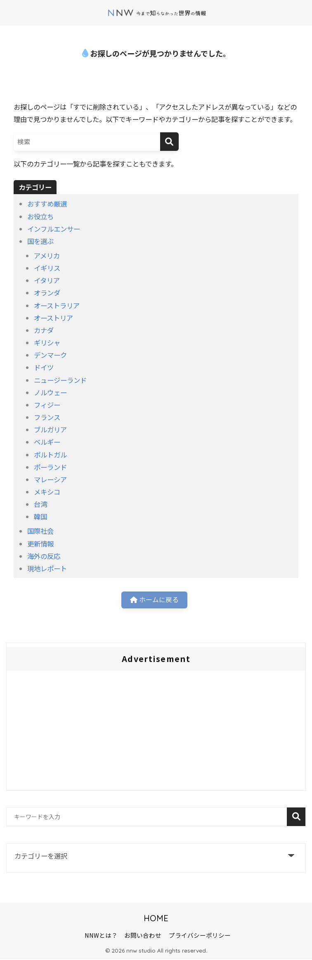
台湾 (40, 504)
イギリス (47, 268)
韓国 (40, 516)
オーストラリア (57, 305)
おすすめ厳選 (47, 204)
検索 (296, 818)
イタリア (47, 280)
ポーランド (50, 467)
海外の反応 (43, 556)
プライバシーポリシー (200, 936)
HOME (156, 919)
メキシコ (47, 492)
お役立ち (40, 216)
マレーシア (50, 479)
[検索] (169, 141)
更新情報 (40, 544)
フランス (47, 417)
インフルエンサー (53, 229)
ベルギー (47, 442)
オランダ (47, 293)
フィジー (47, 405)
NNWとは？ (101, 936)
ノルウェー (50, 392)
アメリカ (47, 256)
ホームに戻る (154, 601)
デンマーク (50, 355)
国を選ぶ (40, 241)
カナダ (44, 330)
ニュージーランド (60, 380)
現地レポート (47, 568)
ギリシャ (47, 342)
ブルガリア (50, 429)
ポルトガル (50, 455)
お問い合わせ (142, 936)
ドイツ (44, 367)
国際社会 (40, 531)
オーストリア (53, 318)
